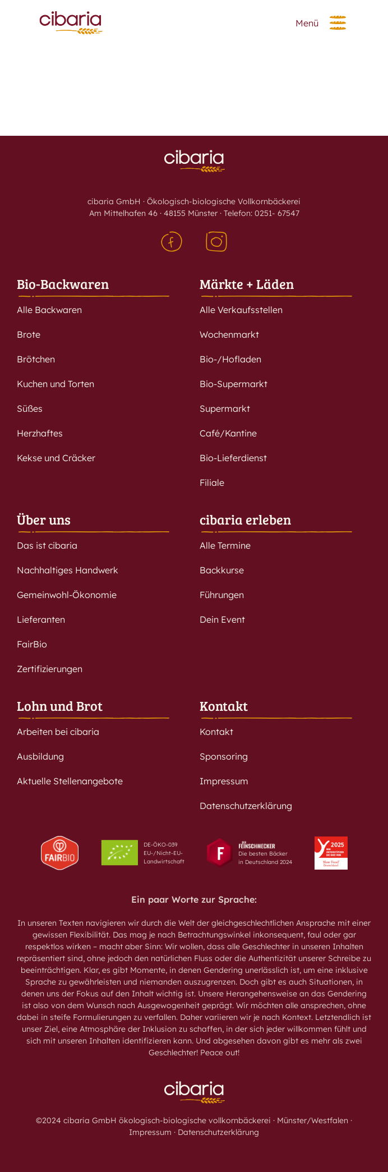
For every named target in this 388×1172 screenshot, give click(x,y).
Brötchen (36, 359)
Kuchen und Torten (55, 383)
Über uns (44, 519)
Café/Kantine (228, 433)
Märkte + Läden (247, 283)
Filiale (212, 482)
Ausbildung (40, 756)
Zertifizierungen (49, 668)
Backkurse (222, 570)
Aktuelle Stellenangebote (70, 781)
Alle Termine (225, 545)
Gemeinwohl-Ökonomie (67, 594)
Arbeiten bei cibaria (58, 731)
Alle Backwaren (49, 309)
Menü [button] (306, 23)
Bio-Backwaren (63, 283)
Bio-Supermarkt (233, 383)
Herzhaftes (40, 433)
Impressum (224, 781)
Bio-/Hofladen (230, 359)
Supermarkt (225, 408)
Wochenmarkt (229, 334)
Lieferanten (41, 619)
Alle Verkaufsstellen (241, 309)
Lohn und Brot (60, 705)
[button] (338, 23)
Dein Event (222, 619)
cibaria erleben (245, 519)
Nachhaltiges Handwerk (67, 570)
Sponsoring (224, 756)
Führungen (222, 594)
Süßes (30, 408)
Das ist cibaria (47, 545)
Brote (28, 334)
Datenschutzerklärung (246, 805)
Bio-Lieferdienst (233, 457)
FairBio (32, 644)
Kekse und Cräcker (56, 457)
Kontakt (224, 705)
